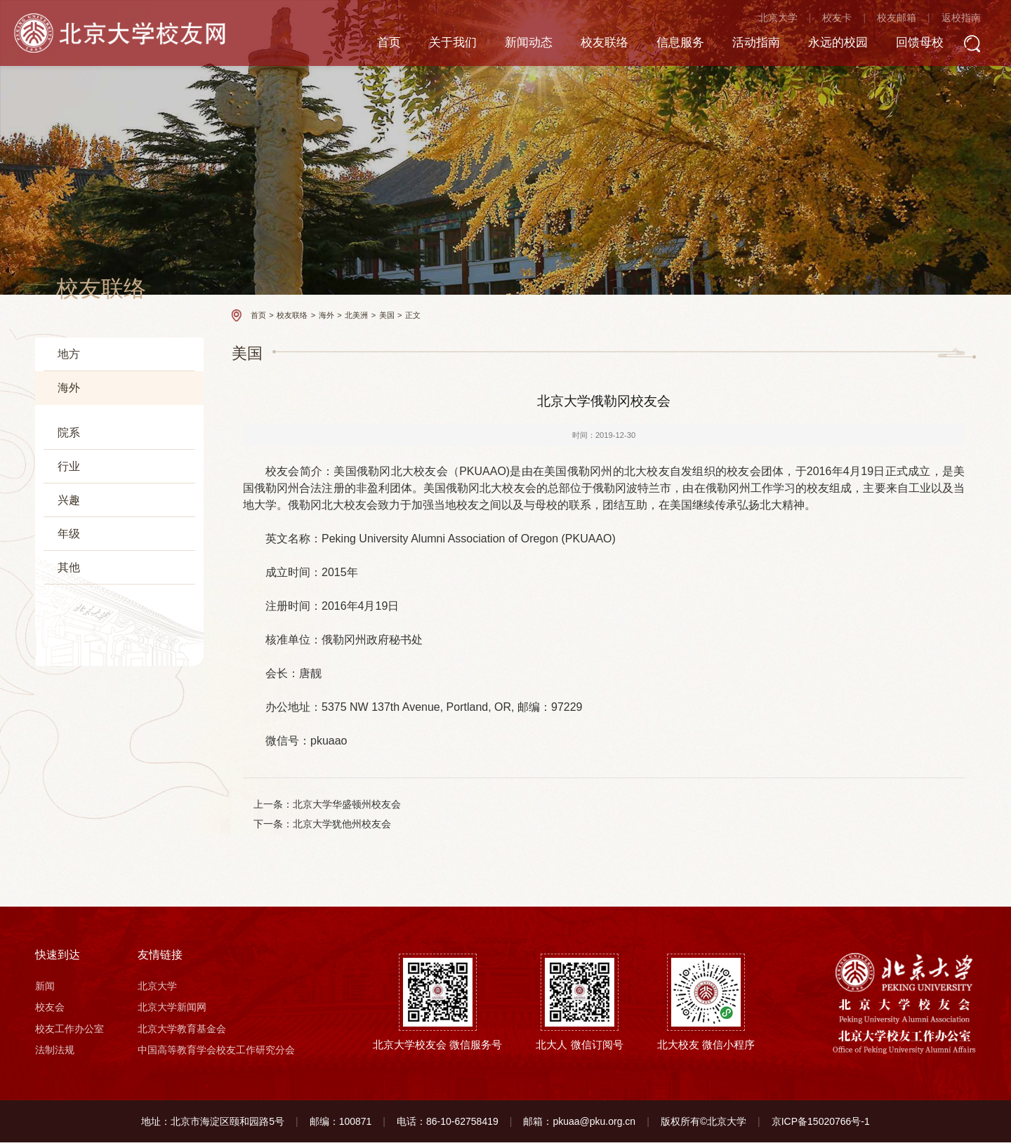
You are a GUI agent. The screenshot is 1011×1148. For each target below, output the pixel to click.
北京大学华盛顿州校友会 (347, 804)
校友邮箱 (891, 21)
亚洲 (67, 424)
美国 (75, 505)
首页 (363, 45)
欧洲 (67, 452)
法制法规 (54, 1056)
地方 (69, 354)
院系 (69, 590)
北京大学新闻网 (172, 1013)
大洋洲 (71, 553)
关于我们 (429, 45)
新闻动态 (507, 45)
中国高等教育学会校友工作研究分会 (216, 1056)
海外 (69, 388)
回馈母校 (913, 45)
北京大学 (773, 21)
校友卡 (832, 21)
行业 (69, 623)
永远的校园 (828, 45)
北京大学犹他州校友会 (342, 825)
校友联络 (586, 45)
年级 (69, 691)
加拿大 (79, 528)
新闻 (45, 991)
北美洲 (79, 480)
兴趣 (69, 657)
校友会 (50, 1013)
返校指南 (956, 21)
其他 (69, 724)
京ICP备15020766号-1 (821, 1127)
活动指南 (743, 45)
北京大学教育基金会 (182, 1034)
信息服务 (665, 45)
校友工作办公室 (69, 1034)
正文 (413, 315)
